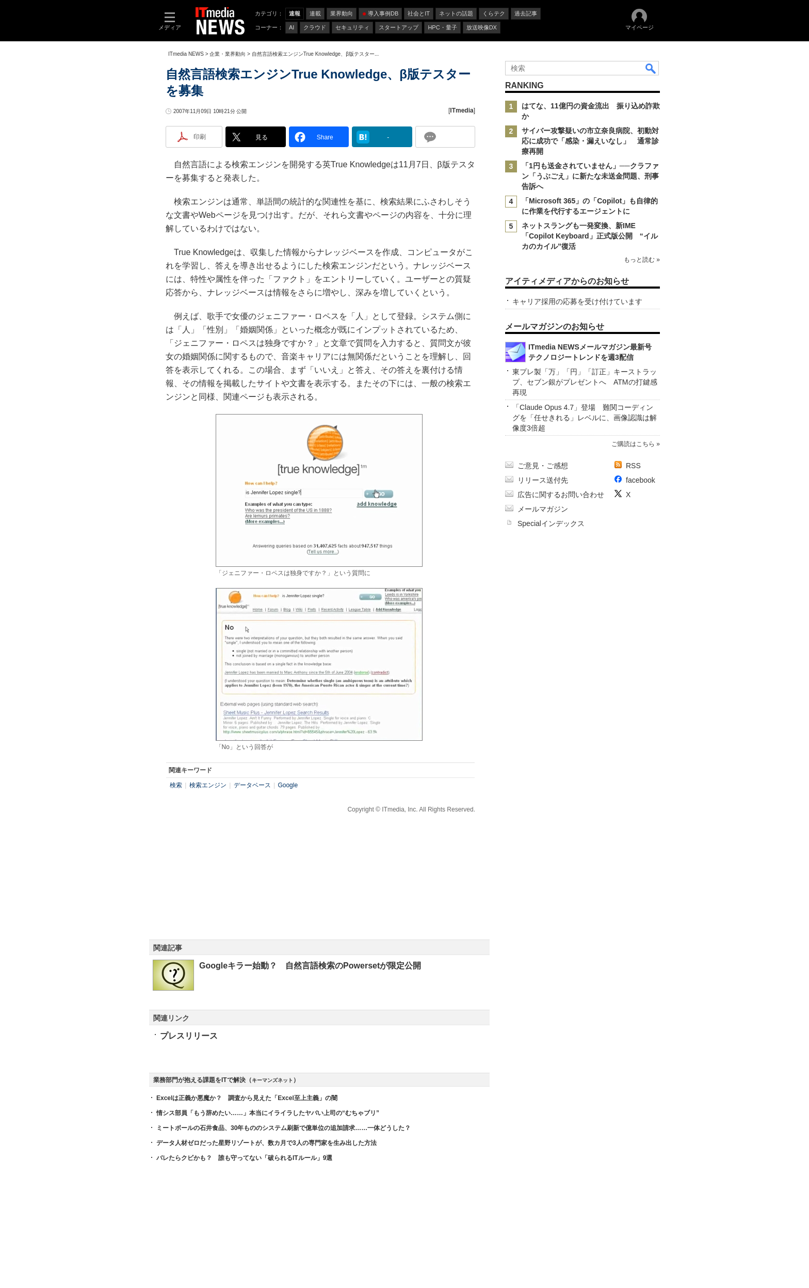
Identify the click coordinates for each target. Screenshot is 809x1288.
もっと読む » (642, 259)
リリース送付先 (542, 480)
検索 (176, 785)
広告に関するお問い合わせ (560, 494)
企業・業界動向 (227, 54)
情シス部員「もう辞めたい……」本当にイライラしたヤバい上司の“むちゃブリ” (267, 1113)
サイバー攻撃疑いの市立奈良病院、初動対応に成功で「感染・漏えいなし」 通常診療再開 (590, 140)
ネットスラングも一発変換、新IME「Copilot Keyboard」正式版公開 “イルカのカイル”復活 (590, 235)
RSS (633, 466)
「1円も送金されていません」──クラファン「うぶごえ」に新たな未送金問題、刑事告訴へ (590, 176)
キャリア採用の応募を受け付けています (577, 301)
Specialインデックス (551, 523)
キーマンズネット (272, 1080)
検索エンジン (207, 785)
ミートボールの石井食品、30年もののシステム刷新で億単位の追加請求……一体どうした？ (283, 1128)
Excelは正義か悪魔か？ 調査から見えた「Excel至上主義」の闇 (246, 1098)
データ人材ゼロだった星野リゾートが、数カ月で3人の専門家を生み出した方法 (266, 1143)
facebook (640, 480)
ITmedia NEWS (186, 54)
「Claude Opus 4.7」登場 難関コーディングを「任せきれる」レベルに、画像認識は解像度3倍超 (584, 417)
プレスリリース (189, 1035)
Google (288, 785)
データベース (252, 785)
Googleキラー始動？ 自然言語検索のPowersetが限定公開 (310, 965)
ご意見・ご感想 (542, 466)
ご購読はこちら (633, 444)
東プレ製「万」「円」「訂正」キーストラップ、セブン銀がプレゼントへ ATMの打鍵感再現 (584, 382)
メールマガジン (542, 509)
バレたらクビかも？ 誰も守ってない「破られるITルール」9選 (244, 1158)
